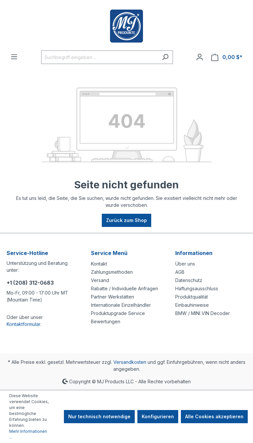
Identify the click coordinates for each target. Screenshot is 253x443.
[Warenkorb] (226, 57)
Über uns (185, 264)
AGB (179, 272)
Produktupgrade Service (118, 313)
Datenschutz (188, 280)
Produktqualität (191, 297)
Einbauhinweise (192, 305)
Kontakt (99, 264)
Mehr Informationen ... (28, 434)
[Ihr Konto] (199, 57)
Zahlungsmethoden (112, 272)
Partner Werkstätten (112, 297)
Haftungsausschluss (196, 288)
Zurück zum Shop (126, 220)
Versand (100, 280)
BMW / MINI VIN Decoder (202, 313)
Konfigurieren (158, 416)
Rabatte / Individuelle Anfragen (124, 288)
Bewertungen (105, 321)
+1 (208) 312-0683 (30, 282)
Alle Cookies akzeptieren (214, 416)
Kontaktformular (23, 324)
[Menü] (14, 56)
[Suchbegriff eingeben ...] (99, 57)
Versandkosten (129, 362)
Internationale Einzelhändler (121, 305)
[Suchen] (165, 57)
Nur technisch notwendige (99, 416)
